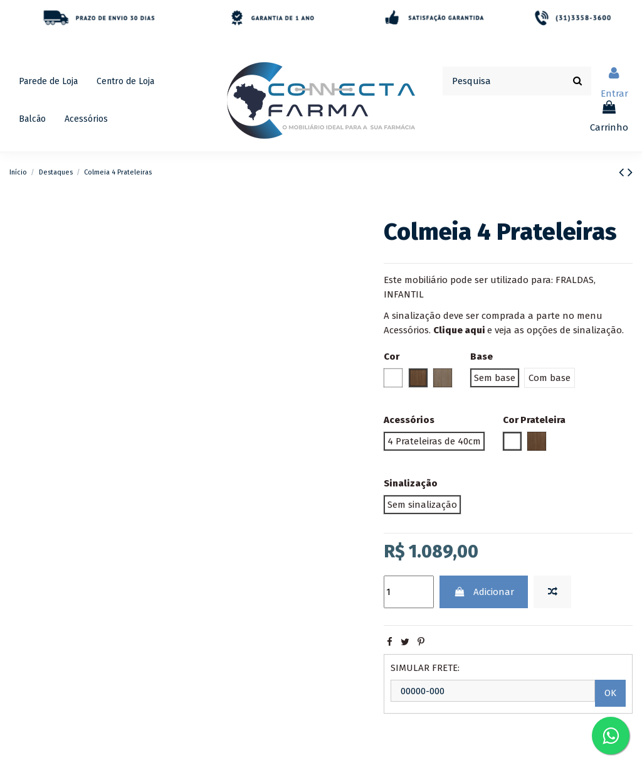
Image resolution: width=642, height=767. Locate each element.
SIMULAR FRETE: (425, 667)
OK (610, 693)
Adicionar (484, 592)
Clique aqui (459, 330)
